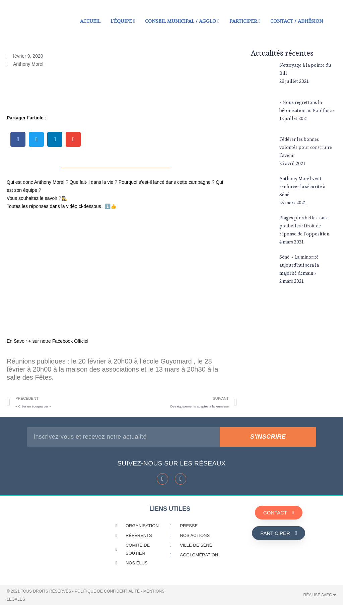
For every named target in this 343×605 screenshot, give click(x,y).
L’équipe (123, 21)
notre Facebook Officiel (63, 341)
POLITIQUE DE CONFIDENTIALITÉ (107, 591)
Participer (244, 21)
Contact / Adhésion (296, 21)
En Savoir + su (22, 341)
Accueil (90, 21)
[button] (17, 139)
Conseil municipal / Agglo (182, 21)
